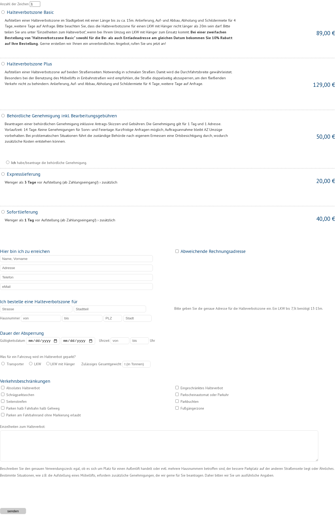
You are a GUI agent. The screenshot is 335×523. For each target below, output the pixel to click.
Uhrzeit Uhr (127, 341)
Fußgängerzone (189, 409)
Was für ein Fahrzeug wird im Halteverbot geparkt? (38, 357)
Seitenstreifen (14, 402)
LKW (35, 364)
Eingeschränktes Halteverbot (199, 388)
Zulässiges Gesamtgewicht (116, 364)
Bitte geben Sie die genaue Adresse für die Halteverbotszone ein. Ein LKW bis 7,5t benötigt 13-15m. (248, 308)
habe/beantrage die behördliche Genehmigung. (46, 162)
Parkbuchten (187, 402)
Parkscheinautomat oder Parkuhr (202, 395)
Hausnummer (51, 318)
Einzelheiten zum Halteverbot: (22, 427)
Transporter (12, 364)
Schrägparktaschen (17, 395)
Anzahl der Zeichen (20, 4)
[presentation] (39, 495)
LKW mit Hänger (60, 364)
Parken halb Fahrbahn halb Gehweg (30, 409)
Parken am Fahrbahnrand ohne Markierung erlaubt (41, 415)
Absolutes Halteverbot (20, 388)
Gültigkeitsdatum (47, 341)
